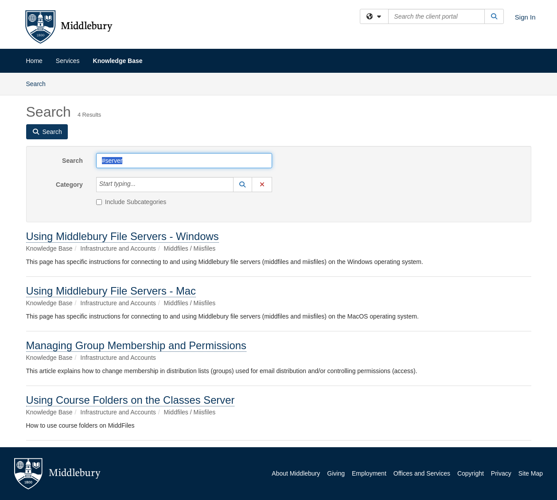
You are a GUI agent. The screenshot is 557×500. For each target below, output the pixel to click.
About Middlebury (296, 473)
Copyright (470, 473)
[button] (243, 184)
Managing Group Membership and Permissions (136, 345)
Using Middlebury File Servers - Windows (122, 236)
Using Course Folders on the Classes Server (130, 400)
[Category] (140, 184)
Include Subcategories (131, 201)
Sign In (525, 17)
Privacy (501, 473)
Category (69, 184)
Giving (336, 473)
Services (68, 60)
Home (34, 60)
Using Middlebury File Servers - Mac (111, 291)
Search (39, 83)
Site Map (530, 473)
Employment (369, 473)
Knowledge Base (118, 60)
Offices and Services (421, 473)
